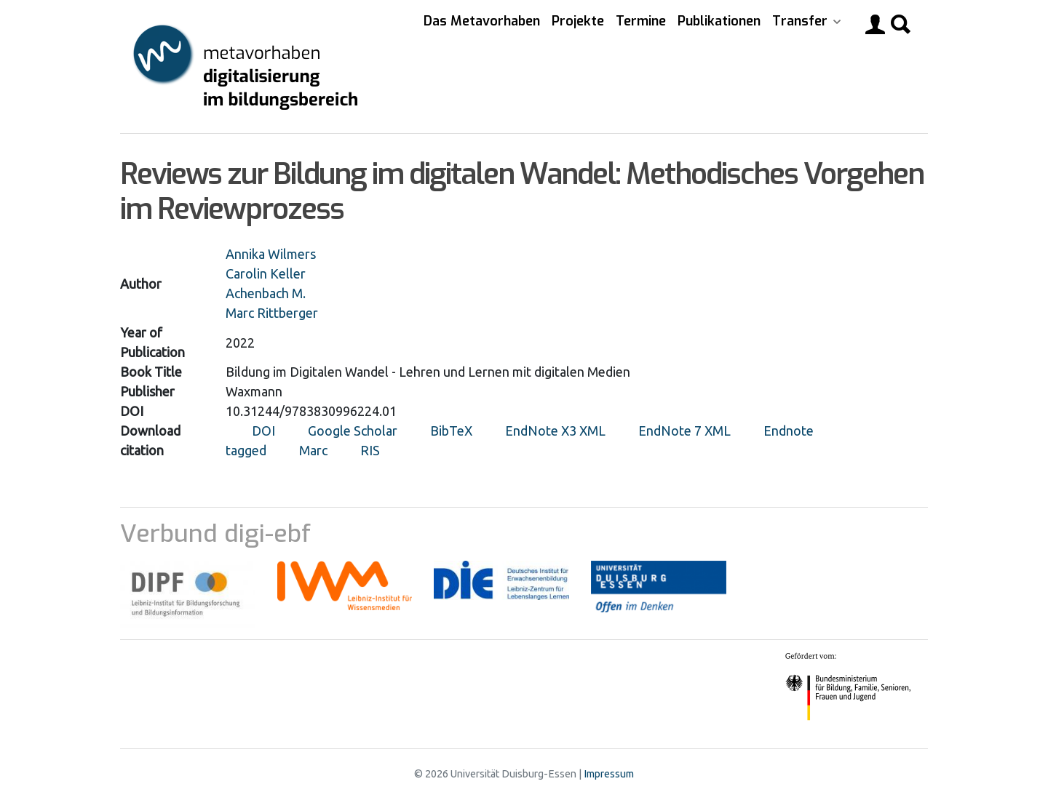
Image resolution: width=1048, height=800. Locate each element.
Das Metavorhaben (482, 21)
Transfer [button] (801, 21)
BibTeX (451, 430)
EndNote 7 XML (684, 430)
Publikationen (719, 21)
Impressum (609, 774)
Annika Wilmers (271, 254)
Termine (641, 21)
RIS (370, 450)
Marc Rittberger (272, 312)
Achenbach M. (266, 293)
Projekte (578, 21)
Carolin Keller (266, 273)
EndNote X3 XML (555, 430)
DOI (263, 430)
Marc (313, 450)
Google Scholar (352, 430)
